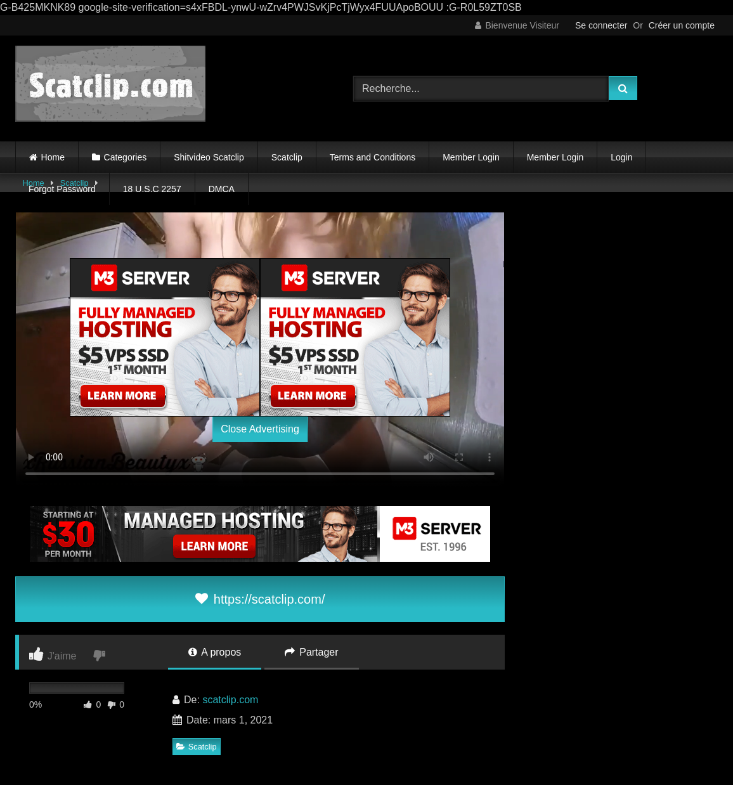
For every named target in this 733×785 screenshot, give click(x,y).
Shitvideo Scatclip (209, 157)
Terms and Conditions (372, 157)
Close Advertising (260, 429)
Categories (125, 157)
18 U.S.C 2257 (152, 189)
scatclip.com (230, 699)
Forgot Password (62, 189)
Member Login (471, 157)
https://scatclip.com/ (260, 599)
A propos (215, 652)
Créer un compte (682, 25)
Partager (312, 652)
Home (53, 157)
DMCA (222, 189)
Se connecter (601, 25)
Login (621, 157)
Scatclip (286, 157)
